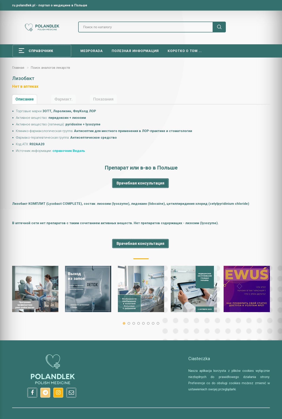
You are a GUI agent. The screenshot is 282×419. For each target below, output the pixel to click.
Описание (24, 99)
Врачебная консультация (140, 183)
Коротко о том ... (185, 51)
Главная (18, 68)
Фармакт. (63, 99)
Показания (103, 99)
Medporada (91, 51)
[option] (35, 289)
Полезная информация (135, 51)
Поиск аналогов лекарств (50, 68)
